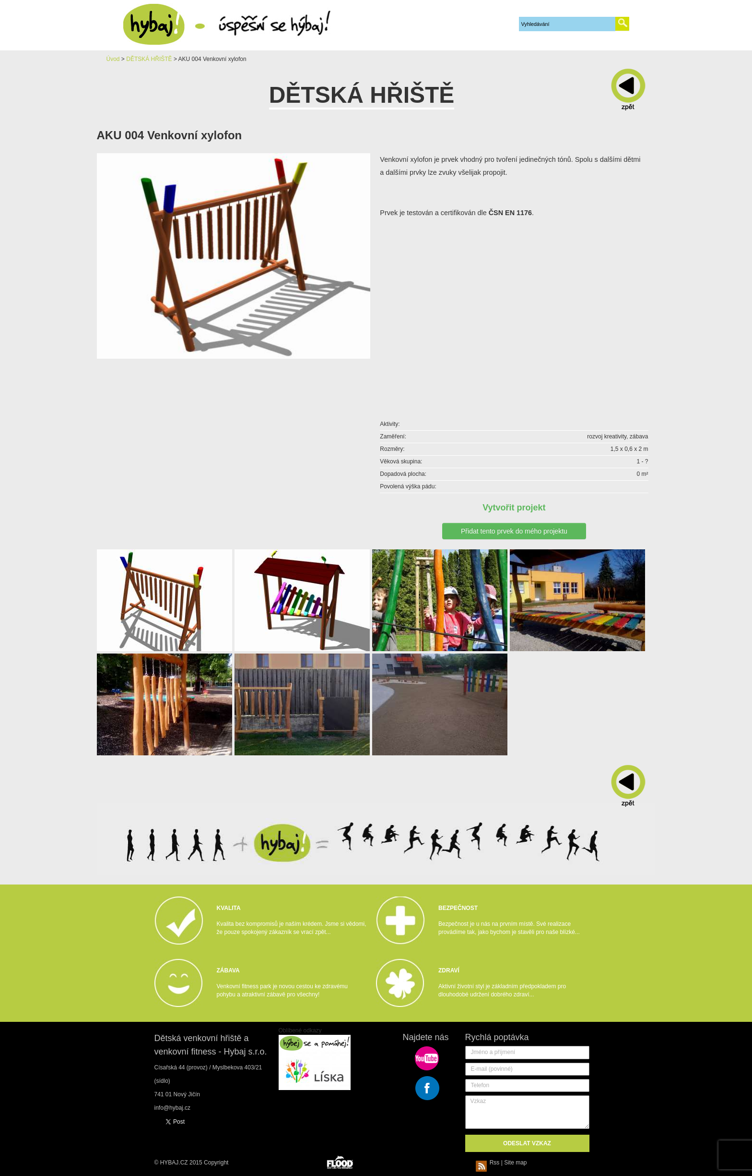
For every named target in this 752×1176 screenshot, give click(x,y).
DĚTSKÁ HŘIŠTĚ (149, 59)
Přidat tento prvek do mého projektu (514, 531)
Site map (515, 1162)
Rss (489, 1162)
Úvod (113, 59)
